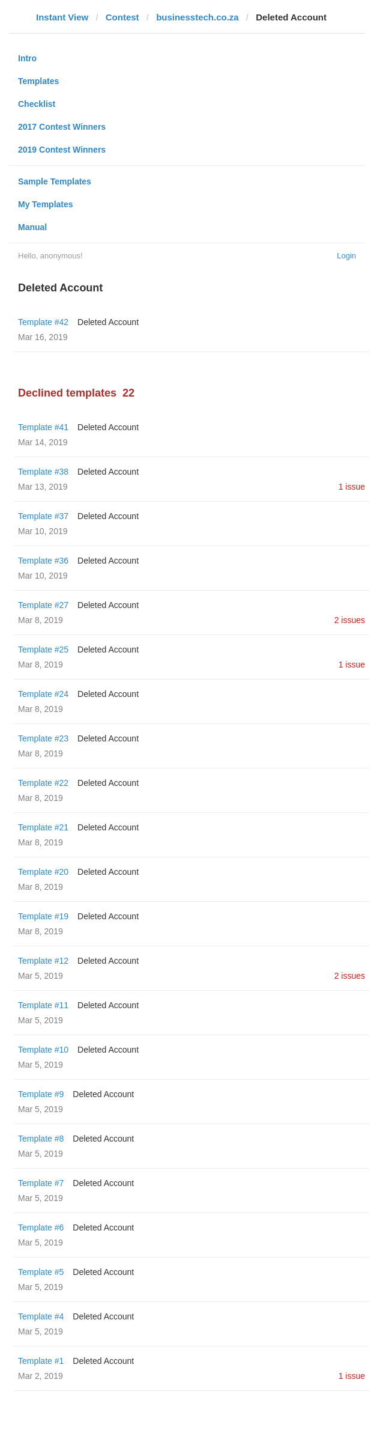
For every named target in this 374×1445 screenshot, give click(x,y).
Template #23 (43, 738)
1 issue (352, 486)
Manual (32, 227)
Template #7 (41, 1183)
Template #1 (41, 1361)
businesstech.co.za (197, 17)
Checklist (36, 104)
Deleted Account (108, 322)
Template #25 (43, 649)
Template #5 (41, 1272)
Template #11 (43, 1005)
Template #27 (43, 605)
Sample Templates (54, 181)
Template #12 (43, 961)
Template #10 (43, 1049)
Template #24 (43, 694)
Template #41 (43, 427)
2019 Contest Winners (62, 149)
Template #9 (41, 1094)
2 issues (349, 620)
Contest (122, 17)
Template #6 (41, 1227)
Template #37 (43, 516)
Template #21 (43, 827)
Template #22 (43, 783)
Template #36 (43, 560)
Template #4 (41, 1316)
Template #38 (43, 471)
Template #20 (43, 872)
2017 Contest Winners (62, 127)
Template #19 (43, 916)
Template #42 (43, 322)
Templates (38, 81)
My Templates (45, 204)
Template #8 (41, 1138)
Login (346, 255)
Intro (27, 58)
